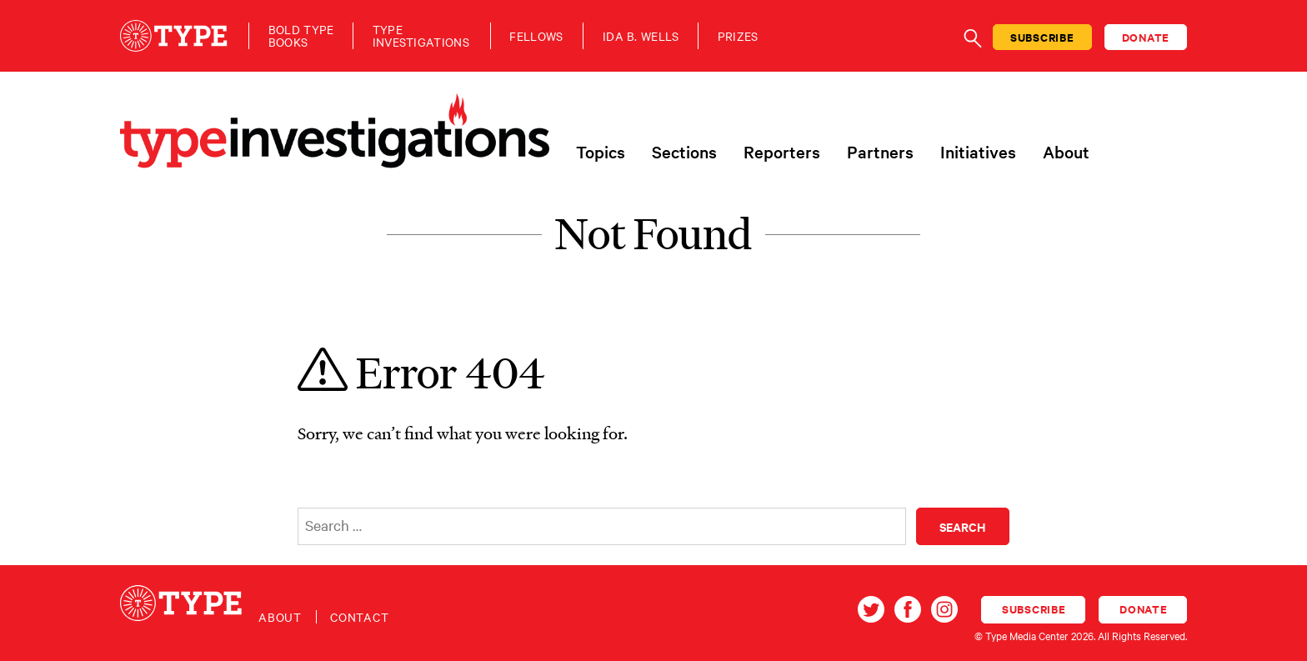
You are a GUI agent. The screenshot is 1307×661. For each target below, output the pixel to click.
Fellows (536, 36)
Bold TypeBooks (301, 35)
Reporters (782, 152)
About (1066, 152)
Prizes (738, 36)
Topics (600, 152)
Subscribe (1042, 37)
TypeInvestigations (421, 35)
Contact (359, 616)
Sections (684, 152)
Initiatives (978, 152)
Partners (880, 152)
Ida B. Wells (641, 36)
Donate (1146, 37)
